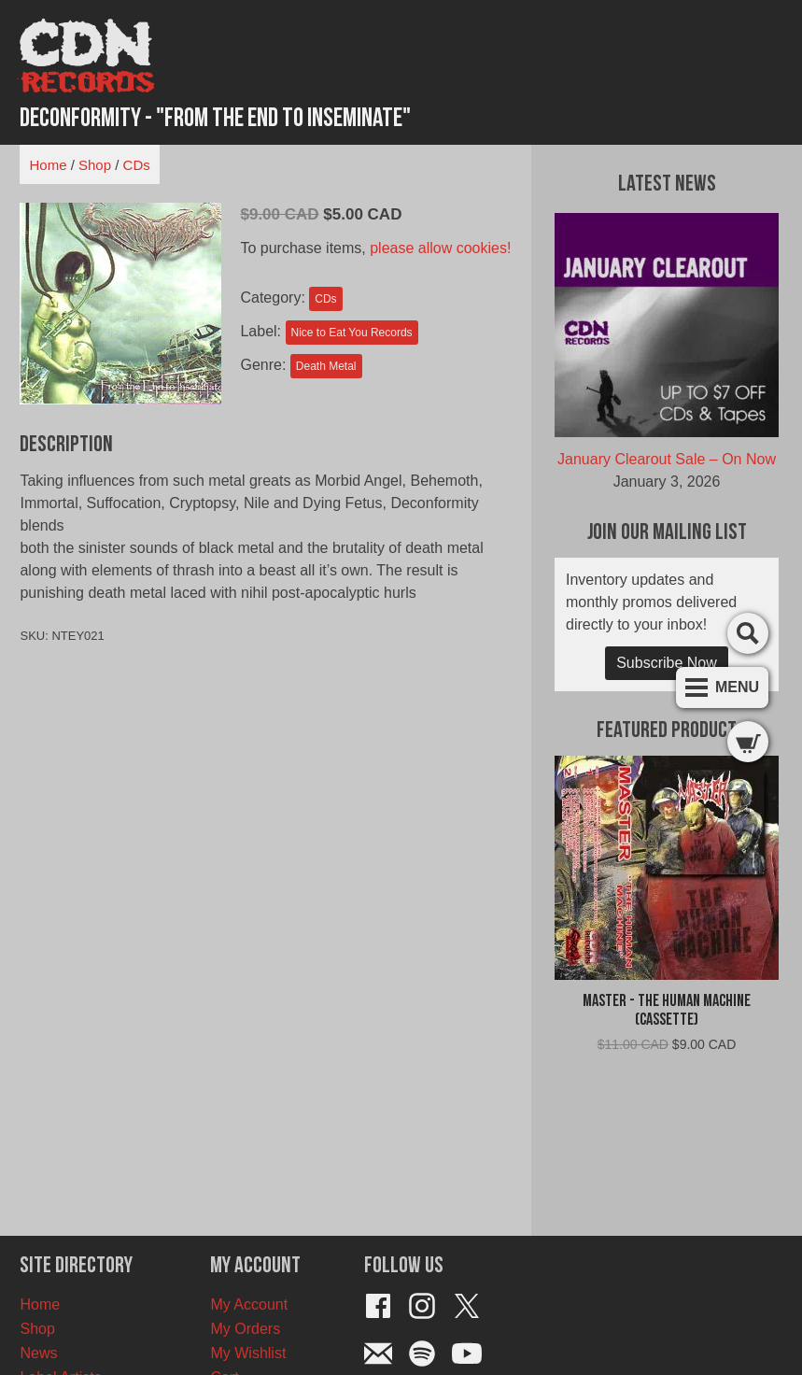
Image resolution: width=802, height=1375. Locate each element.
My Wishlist (248, 1353)
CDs (136, 165)
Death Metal (326, 366)
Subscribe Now (666, 663)
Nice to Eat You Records (352, 332)
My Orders (245, 1329)
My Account (249, 1304)
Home (47, 165)
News (38, 1353)
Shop (94, 165)
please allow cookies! (440, 248)
